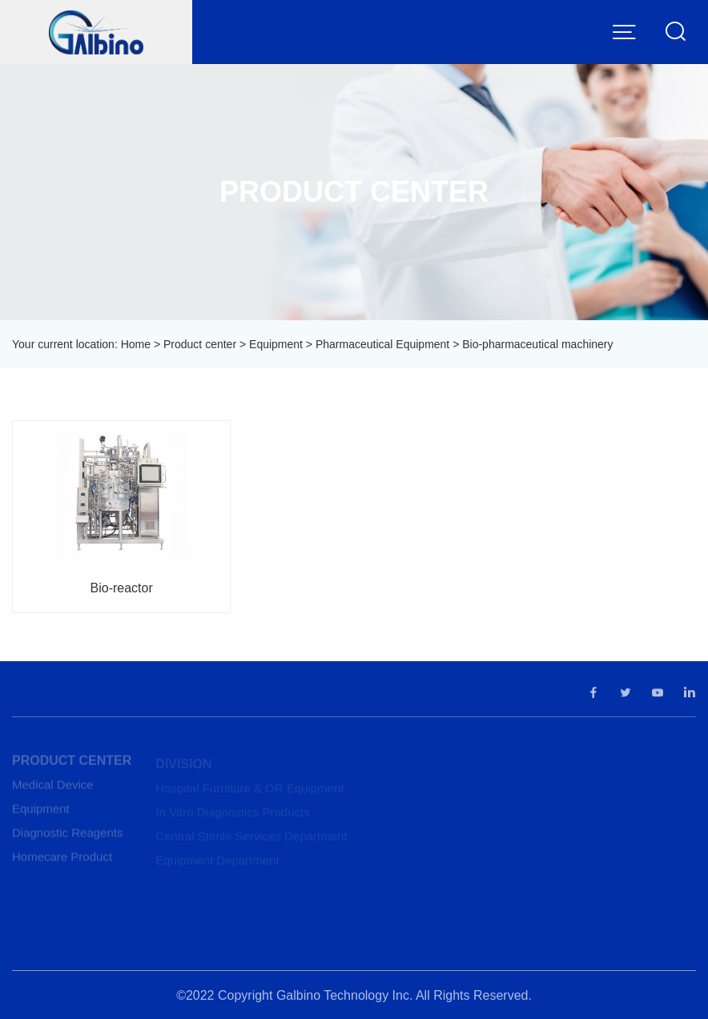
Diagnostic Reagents (67, 836)
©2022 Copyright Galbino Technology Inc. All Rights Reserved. (354, 998)
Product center (199, 344)
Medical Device (53, 788)
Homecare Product (62, 860)
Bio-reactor (122, 588)
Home (136, 344)
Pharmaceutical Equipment (382, 344)
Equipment (276, 344)
